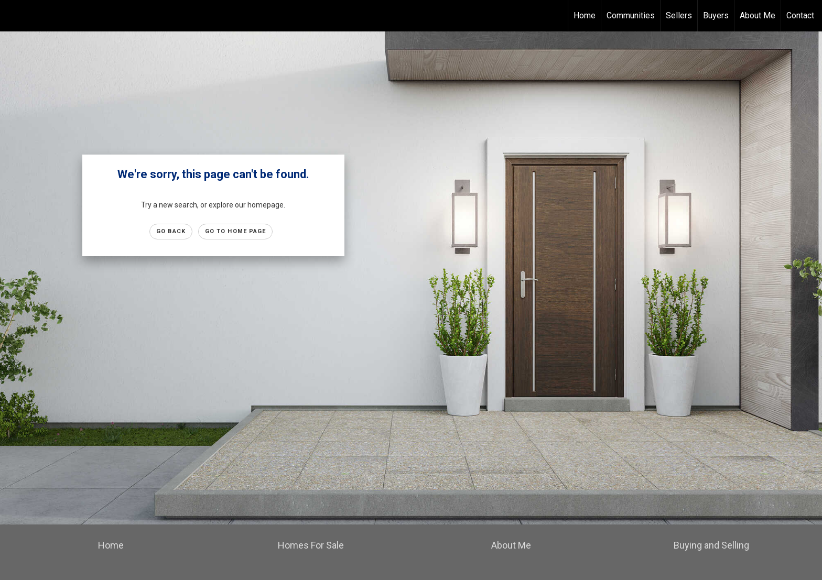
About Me (757, 15)
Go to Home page (235, 231)
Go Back (171, 231)
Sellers (679, 15)
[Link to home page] (13, 15)
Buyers (716, 15)
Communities (631, 15)
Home (585, 15)
